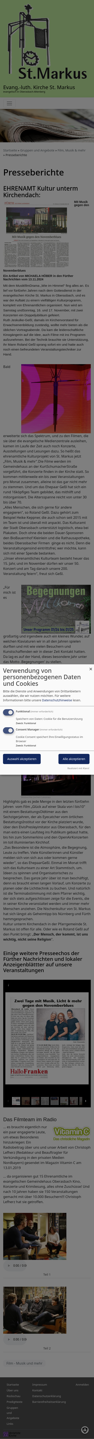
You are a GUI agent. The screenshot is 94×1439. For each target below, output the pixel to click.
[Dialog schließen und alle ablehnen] (91, 667)
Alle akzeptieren (74, 759)
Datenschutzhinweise (57, 700)
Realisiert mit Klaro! (78, 768)
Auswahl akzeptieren (21, 759)
